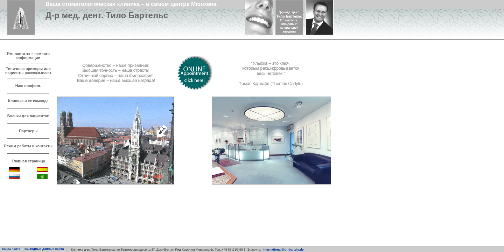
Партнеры (28, 131)
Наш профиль (28, 86)
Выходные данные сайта (44, 249)
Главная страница (28, 161)
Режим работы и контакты (28, 146)
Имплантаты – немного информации (28, 55)
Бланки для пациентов (28, 116)
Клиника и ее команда (28, 101)
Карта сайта (11, 249)
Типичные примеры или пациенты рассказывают (28, 70)
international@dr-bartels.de (282, 249)
